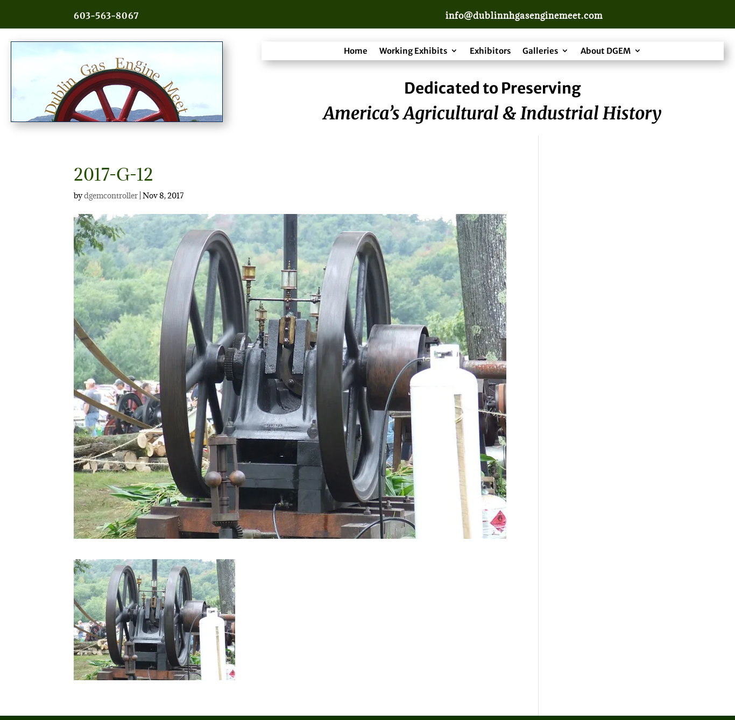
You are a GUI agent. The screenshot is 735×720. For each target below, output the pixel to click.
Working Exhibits (413, 51)
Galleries (540, 51)
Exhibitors (490, 51)
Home (355, 51)
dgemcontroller (111, 195)
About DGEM (606, 51)
